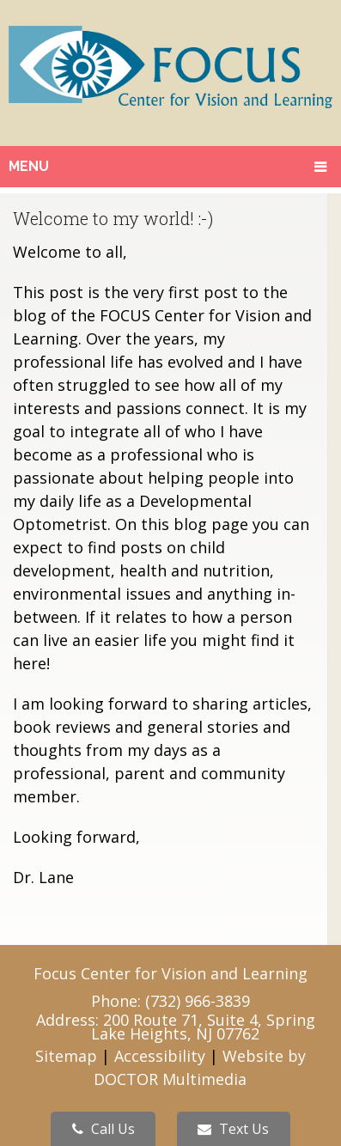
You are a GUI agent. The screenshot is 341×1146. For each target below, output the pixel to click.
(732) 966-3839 (197, 1001)
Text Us (233, 1128)
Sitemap (66, 1055)
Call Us (103, 1128)
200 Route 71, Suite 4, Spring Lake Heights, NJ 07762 (203, 1026)
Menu (29, 166)
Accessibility (159, 1055)
